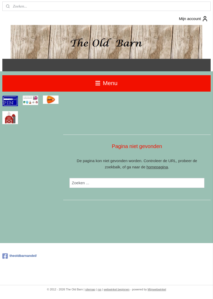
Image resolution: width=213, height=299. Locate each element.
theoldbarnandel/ (19, 256)
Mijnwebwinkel (157, 289)
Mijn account (193, 19)
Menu (106, 83)
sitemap (90, 289)
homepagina (157, 167)
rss (99, 289)
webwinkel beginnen (117, 289)
